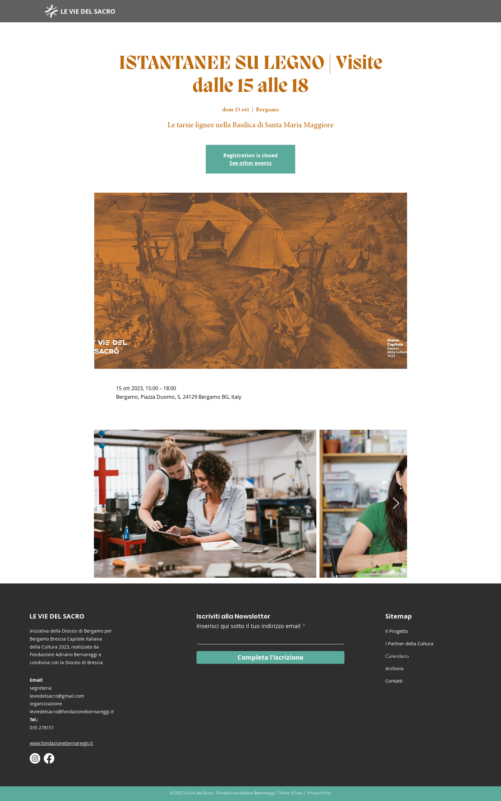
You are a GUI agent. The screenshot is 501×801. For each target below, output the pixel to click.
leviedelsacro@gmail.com (57, 696)
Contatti (394, 681)
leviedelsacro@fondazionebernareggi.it (72, 711)
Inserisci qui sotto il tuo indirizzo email (249, 626)
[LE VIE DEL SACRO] (90, 11)
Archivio (394, 668)
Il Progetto (396, 631)
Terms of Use (290, 792)
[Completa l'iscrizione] (270, 657)
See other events (250, 163)
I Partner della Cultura (409, 643)
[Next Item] (396, 503)
